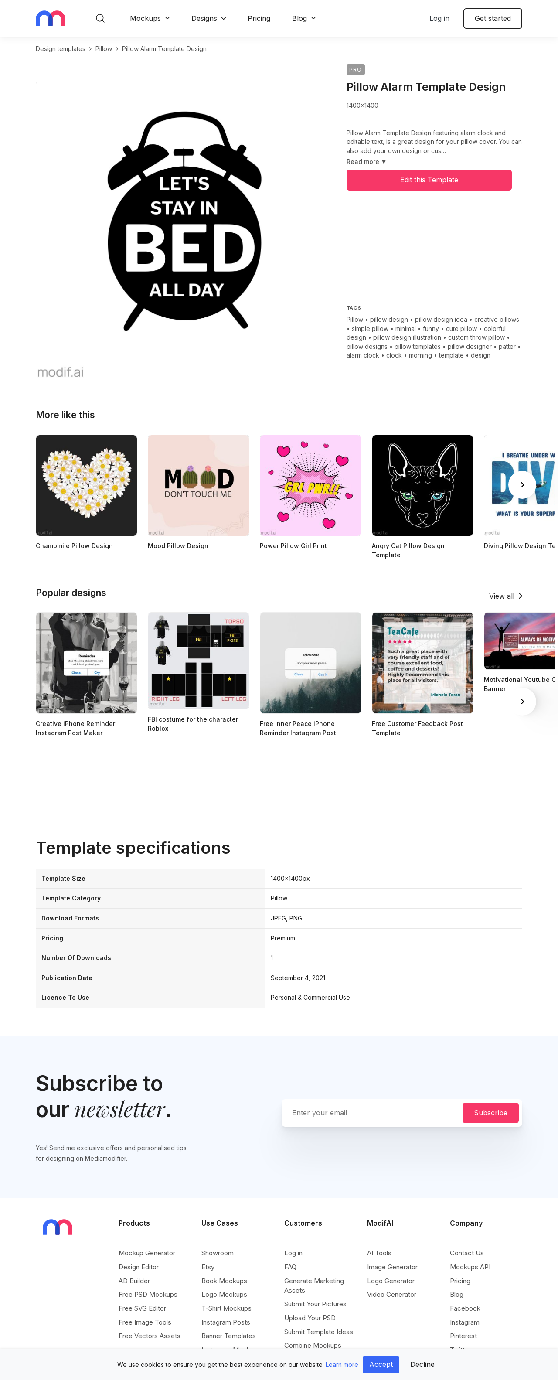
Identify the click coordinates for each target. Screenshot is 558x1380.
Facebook (465, 1308)
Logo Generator (391, 1281)
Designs (204, 18)
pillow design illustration (407, 337)
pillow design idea (441, 319)
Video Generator (391, 1294)
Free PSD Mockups (148, 1294)
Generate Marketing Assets (314, 1286)
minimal (405, 328)
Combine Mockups (312, 1345)
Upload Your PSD (310, 1318)
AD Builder (134, 1281)
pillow (103, 48)
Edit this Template (429, 179)
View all (501, 596)
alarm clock (363, 355)
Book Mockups (224, 1281)
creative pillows (496, 319)
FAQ (290, 1267)
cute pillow (461, 328)
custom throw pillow (476, 337)
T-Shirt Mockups (226, 1308)
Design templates (60, 48)
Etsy (207, 1267)
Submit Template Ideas (318, 1332)
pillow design (389, 319)
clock (394, 355)
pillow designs (367, 346)
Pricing (259, 18)
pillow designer (470, 346)
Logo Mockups (224, 1294)
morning (420, 355)
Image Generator (392, 1267)
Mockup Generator (147, 1253)
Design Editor (139, 1267)
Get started (493, 18)
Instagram (465, 1322)
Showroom (217, 1253)
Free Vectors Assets (149, 1336)
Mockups (145, 18)
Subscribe (490, 1112)
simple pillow (370, 328)
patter (507, 346)
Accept (381, 1364)
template (451, 355)
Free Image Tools (145, 1322)
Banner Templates (228, 1336)
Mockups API (470, 1267)
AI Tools (379, 1253)
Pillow (355, 319)
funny (431, 328)
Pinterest (463, 1336)
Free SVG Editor (142, 1308)
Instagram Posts (225, 1322)
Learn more (342, 1364)
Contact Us (467, 1253)
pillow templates (418, 346)
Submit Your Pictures (315, 1304)
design (480, 355)
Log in (439, 18)
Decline (422, 1364)
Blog (299, 18)
